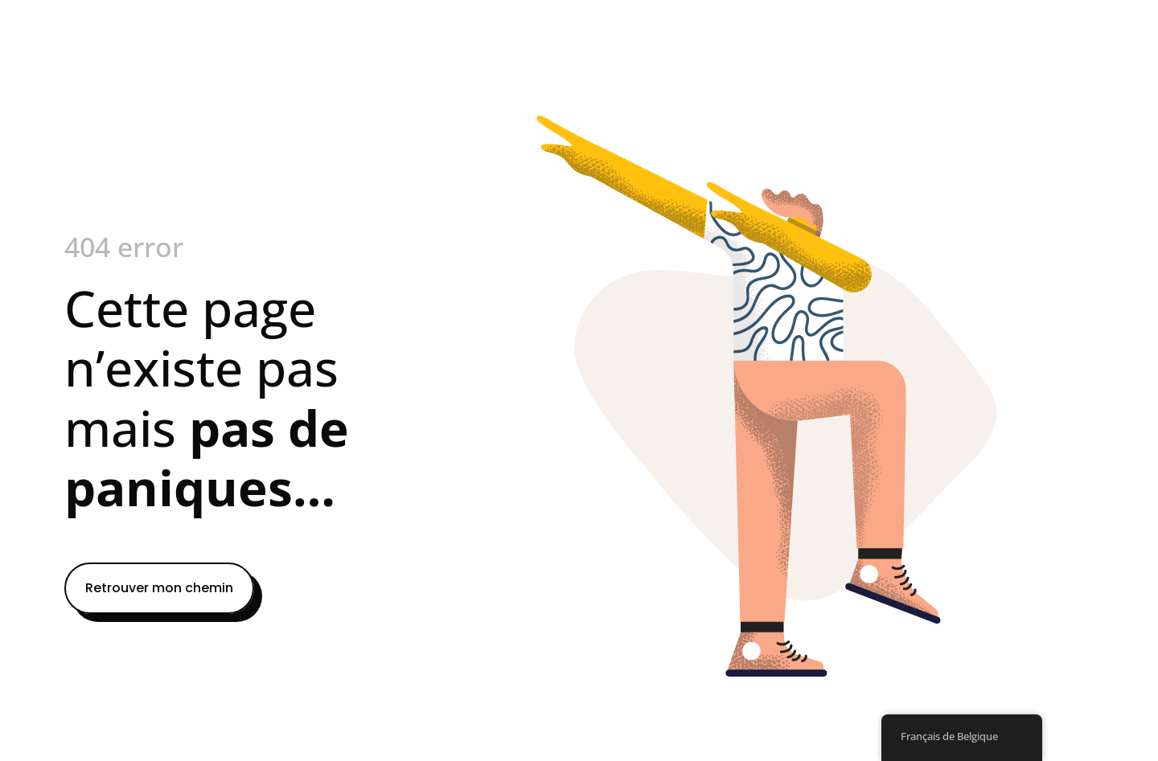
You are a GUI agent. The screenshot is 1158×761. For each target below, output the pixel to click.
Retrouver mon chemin (159, 588)
